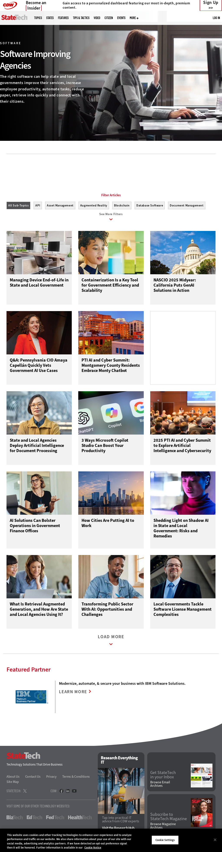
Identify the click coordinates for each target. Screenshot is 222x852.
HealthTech (80, 818)
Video (97, 17)
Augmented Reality (93, 205)
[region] (111, 840)
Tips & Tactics (81, 17)
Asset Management (60, 205)
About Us (13, 777)
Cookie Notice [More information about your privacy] (92, 847)
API (37, 205)
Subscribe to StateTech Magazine (168, 817)
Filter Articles (111, 195)
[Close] (215, 839)
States (50, 17)
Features (63, 17)
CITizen (108, 17)
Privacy (51, 777)
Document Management (186, 205)
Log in (216, 18)
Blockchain (122, 205)
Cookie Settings (165, 840)
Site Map (13, 783)
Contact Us (33, 777)
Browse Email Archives (160, 785)
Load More (111, 642)
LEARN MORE (73, 693)
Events (121, 17)
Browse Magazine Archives (163, 826)
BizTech (15, 818)
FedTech (55, 818)
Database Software (149, 205)
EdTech (34, 818)
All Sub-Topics (18, 205)
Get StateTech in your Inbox (163, 775)
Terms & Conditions (76, 777)
